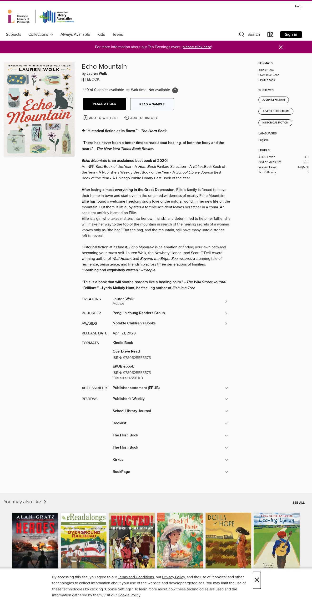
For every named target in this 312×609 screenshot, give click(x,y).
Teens (117, 34)
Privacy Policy (173, 577)
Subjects (13, 34)
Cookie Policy (129, 595)
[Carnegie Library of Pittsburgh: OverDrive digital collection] (40, 16)
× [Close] (257, 580)
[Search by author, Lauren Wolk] (170, 301)
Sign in (291, 34)
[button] (248, 35)
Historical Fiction (275, 122)
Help (298, 6)
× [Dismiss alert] (280, 47)
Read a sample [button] (152, 104)
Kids (101, 34)
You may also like (25, 502)
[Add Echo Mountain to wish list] (101, 117)
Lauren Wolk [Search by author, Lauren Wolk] (97, 74)
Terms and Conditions (136, 577)
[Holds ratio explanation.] (175, 90)
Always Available (75, 34)
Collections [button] (40, 34)
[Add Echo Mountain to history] (141, 118)
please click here (196, 47)
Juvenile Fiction (273, 100)
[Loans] (270, 35)
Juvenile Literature (275, 111)
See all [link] (298, 503)
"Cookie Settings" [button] (118, 589)
